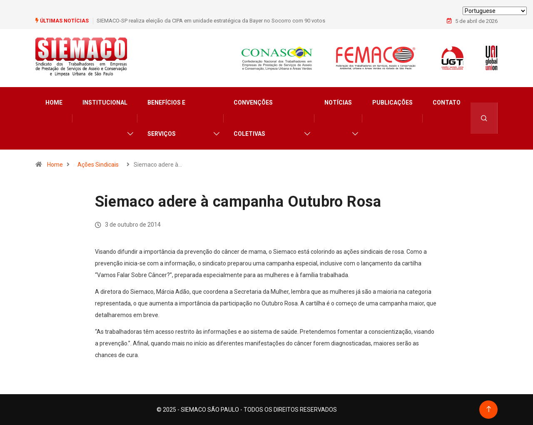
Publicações (392, 102)
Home (53, 102)
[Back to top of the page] (489, 409)
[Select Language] (495, 11)
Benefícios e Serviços (166, 118)
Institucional (104, 102)
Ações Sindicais (98, 164)
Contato (447, 102)
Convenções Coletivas (253, 118)
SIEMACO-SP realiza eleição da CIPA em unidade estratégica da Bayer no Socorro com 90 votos (211, 21)
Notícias (338, 102)
